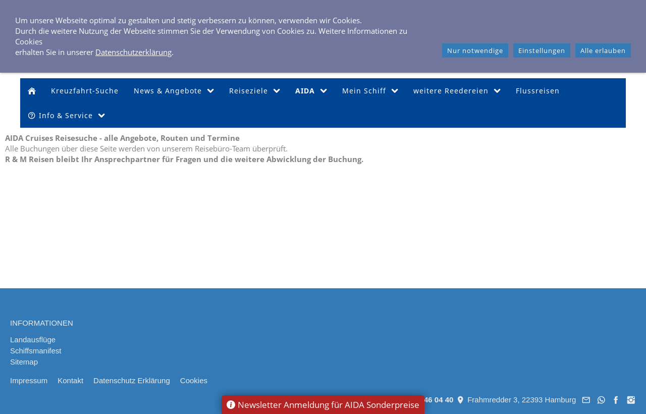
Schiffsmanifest (35, 350)
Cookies (193, 380)
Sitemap (24, 361)
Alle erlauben (603, 50)
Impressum (28, 380)
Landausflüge (33, 339)
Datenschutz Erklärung (131, 380)
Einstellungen (541, 50)
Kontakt (70, 380)
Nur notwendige (475, 50)
